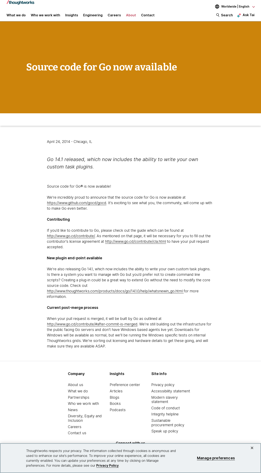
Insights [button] (71, 17)
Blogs (114, 401)
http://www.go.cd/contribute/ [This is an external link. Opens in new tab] (71, 239)
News (73, 413)
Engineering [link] (93, 17)
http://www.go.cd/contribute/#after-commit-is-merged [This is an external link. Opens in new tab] (92, 328)
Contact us (77, 436)
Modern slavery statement (164, 403)
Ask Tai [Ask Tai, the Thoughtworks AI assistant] (248, 16)
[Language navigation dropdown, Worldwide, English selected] (232, 6)
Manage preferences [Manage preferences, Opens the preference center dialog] (216, 458)
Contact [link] (148, 17)
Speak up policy (164, 435)
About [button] (131, 17)
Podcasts (118, 413)
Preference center (125, 388)
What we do (78, 395)
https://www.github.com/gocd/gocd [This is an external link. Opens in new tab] (76, 206)
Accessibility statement (170, 395)
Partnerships (78, 401)
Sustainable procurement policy (167, 426)
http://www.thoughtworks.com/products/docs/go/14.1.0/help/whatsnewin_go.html (115, 295)
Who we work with (83, 407)
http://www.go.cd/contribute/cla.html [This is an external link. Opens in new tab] (135, 245)
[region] (130, 458)
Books (115, 407)
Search (227, 17)
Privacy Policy (107, 465)
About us (75, 388)
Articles (116, 395)
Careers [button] (114, 17)
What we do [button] (16, 17)
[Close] (252, 447)
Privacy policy (163, 388)
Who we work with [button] (45, 17)
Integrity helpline (165, 418)
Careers (74, 430)
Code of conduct (165, 411)
